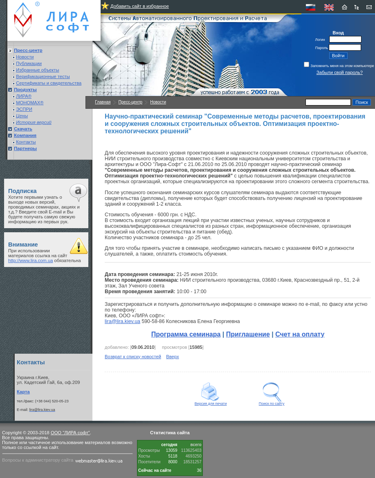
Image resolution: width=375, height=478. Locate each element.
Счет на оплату (299, 334)
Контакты (26, 141)
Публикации (29, 63)
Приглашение (248, 334)
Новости (25, 56)
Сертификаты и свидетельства (48, 83)
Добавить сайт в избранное (139, 6)
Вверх (172, 356)
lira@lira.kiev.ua (122, 321)
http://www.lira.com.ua (30, 260)
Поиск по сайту (272, 402)
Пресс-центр (130, 102)
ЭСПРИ (24, 109)
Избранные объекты (37, 69)
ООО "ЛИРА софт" (70, 432)
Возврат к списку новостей (133, 356)
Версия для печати (211, 402)
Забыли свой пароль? (340, 72)
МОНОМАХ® (29, 102)
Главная (102, 102)
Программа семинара (186, 334)
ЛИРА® (23, 96)
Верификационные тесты (43, 76)
